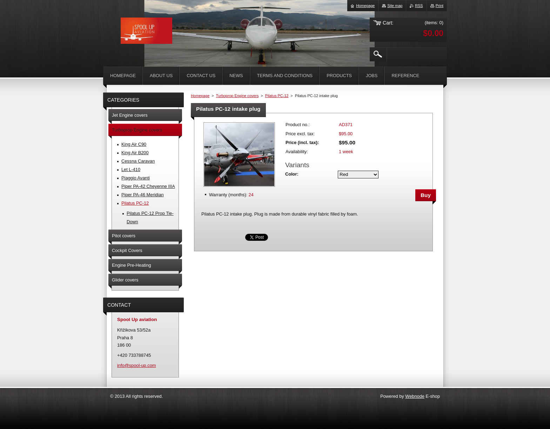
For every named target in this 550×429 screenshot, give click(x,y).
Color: (292, 174)
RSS (419, 6)
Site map (394, 6)
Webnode (414, 396)
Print (439, 6)
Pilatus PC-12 (277, 96)
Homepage (200, 96)
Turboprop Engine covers (237, 96)
